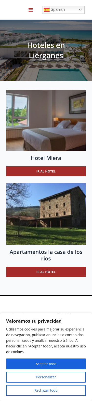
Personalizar (46, 377)
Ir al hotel (45, 171)
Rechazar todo (46, 390)
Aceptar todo (46, 363)
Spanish (54, 10)
